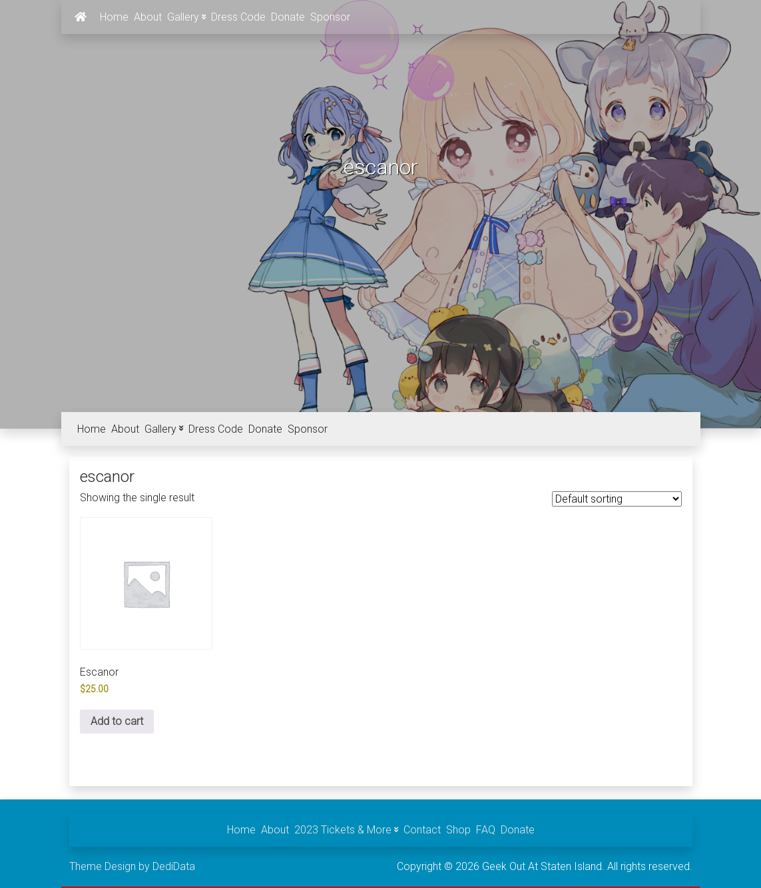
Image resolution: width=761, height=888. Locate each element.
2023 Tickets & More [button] (346, 829)
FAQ (485, 829)
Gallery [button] (186, 17)
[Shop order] (617, 499)
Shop (458, 829)
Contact (422, 829)
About (148, 17)
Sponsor (330, 17)
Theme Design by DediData (132, 866)
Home (114, 17)
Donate (288, 17)
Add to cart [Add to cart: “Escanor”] (117, 721)
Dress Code (238, 17)
